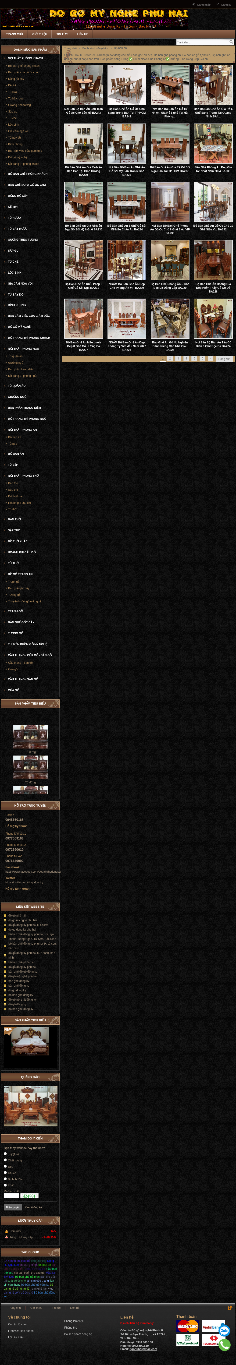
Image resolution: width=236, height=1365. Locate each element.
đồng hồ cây (38, 1261)
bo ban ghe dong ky (20, 995)
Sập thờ (13, 489)
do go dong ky (17, 990)
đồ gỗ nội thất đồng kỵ (22, 999)
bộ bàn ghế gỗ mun (27, 1276)
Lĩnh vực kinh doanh (21, 1331)
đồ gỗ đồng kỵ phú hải (22, 967)
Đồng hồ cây (16, 79)
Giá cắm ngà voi (18, 131)
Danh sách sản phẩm (95, 48)
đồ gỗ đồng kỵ (17, 1004)
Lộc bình (13, 124)
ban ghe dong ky (18, 981)
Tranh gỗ (13, 581)
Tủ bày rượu (16, 98)
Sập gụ (12, 111)
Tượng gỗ (14, 594)
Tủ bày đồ (14, 137)
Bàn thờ (13, 483)
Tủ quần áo (15, 356)
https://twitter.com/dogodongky (24, 882)
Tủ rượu (13, 92)
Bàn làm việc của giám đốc (25, 150)
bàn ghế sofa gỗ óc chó (18, 1292)
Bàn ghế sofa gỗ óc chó (23, 72)
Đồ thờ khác (15, 496)
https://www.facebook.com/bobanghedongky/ (33, 871)
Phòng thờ (70, 1327)
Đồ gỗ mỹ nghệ (17, 157)
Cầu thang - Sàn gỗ (20, 662)
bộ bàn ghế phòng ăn (21, 962)
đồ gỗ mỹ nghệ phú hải (22, 976)
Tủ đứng (30, 758)
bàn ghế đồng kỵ (18, 985)
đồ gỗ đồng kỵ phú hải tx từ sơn (28, 925)
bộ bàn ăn (44, 1264)
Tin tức (62, 34)
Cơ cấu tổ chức (17, 1324)
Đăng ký (226, 4)
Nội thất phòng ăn (22, 429)
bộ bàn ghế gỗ (28, 1264)
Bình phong (15, 144)
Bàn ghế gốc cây (18, 588)
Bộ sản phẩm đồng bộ (78, 1334)
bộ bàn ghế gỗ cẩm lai (35, 1284)
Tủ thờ (12, 509)
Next (53, 1019)
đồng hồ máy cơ (35, 1268)
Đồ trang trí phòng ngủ (22, 375)
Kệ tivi (12, 85)
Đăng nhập (204, 4)
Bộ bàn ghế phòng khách (23, 65)
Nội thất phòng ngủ (23, 348)
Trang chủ (14, 34)
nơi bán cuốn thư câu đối (29, 1272)
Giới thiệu (39, 34)
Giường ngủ (15, 362)
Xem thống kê (33, 1207)
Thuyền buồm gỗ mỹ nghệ (24, 601)
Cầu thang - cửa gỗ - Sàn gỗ (30, 655)
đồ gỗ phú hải (17, 915)
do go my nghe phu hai (22, 920)
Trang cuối (224, 359)
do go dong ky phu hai (22, 929)
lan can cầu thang (38, 1280)
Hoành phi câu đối (19, 502)
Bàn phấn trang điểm (21, 369)
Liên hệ (82, 34)
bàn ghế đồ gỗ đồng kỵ (22, 971)
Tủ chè (12, 118)
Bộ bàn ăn (14, 437)
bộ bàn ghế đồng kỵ (20, 1009)
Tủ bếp (12, 443)
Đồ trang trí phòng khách (23, 164)
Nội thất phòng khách (25, 58)
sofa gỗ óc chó (16, 1280)
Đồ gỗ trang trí (20, 574)
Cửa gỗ (13, 669)
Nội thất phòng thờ (23, 475)
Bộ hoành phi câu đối (17, 1261)
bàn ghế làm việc (42, 1288)
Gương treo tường (19, 105)
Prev (48, 1019)
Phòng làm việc (73, 1321)
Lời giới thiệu (16, 1337)
